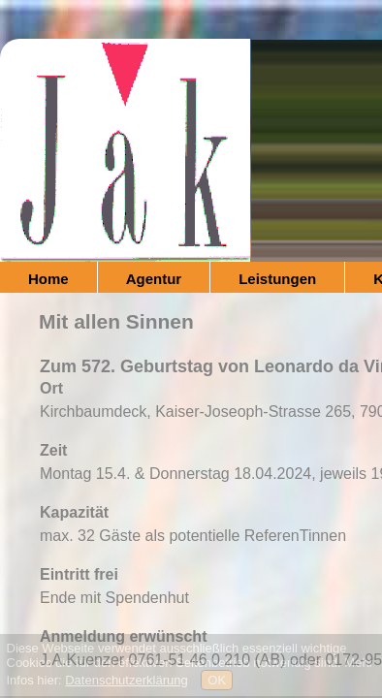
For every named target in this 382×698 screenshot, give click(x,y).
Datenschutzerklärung (126, 680)
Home (48, 278)
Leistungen (277, 278)
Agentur (154, 278)
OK (216, 680)
